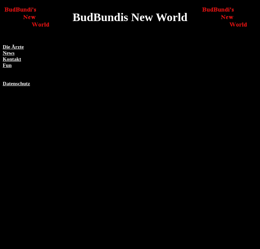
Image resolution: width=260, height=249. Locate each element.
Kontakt (12, 59)
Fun (7, 65)
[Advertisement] (228, 146)
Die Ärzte (13, 47)
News (9, 53)
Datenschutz (16, 83)
